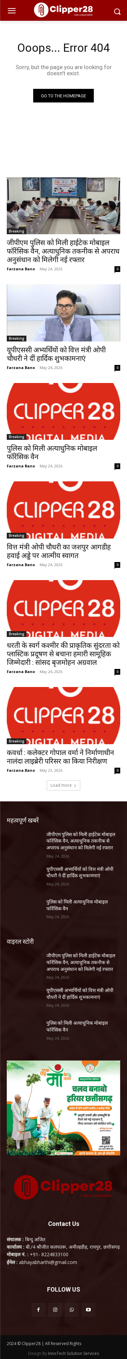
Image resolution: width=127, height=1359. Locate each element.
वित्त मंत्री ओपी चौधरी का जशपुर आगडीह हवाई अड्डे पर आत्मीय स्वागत (59, 551)
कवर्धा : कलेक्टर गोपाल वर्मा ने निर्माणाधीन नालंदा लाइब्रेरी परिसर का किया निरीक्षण (60, 757)
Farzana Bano (21, 268)
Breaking (16, 231)
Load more (63, 785)
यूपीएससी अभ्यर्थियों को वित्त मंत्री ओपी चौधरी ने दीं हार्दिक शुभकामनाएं (56, 354)
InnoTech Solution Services (73, 1353)
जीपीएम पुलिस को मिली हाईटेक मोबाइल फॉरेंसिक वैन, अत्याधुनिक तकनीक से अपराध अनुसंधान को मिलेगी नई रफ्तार (63, 251)
